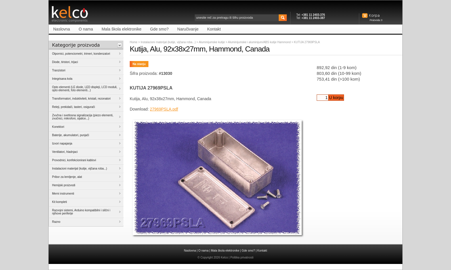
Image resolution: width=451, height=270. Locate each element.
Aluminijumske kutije (212, 42)
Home (133, 42)
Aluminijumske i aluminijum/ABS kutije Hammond (260, 42)
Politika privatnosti (242, 257)
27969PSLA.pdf (164, 109)
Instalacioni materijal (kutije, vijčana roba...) (168, 42)
